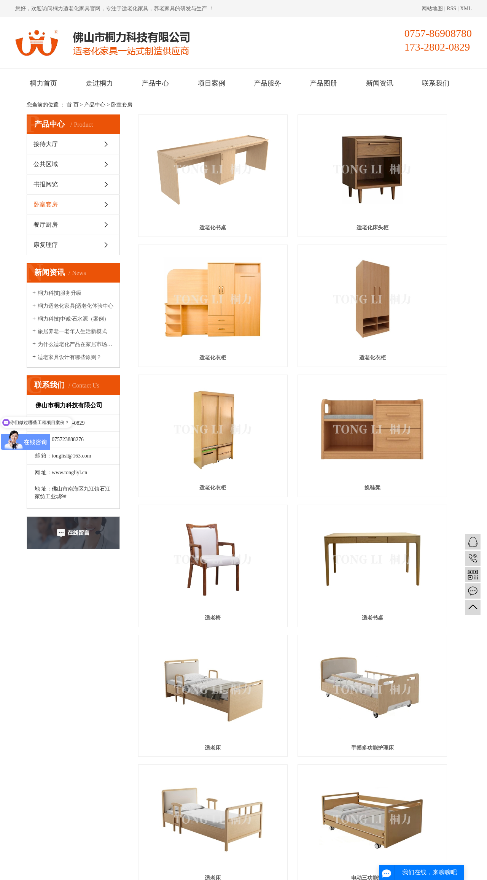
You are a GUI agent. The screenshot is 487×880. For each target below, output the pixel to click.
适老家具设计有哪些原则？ (70, 357)
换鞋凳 (410, 288)
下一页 (331, 698)
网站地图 (433, 8)
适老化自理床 (410, 573)
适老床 (410, 383)
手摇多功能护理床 (188, 478)
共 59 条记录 (221, 698)
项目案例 (211, 83)
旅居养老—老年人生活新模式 (72, 331)
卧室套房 (121, 105)
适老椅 (188, 383)
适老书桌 (299, 383)
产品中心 (155, 83)
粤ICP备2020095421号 (162, 869)
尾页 (355, 698)
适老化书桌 (188, 193)
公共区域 (45, 164)
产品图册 (323, 83)
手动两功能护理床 (299, 573)
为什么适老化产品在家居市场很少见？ (76, 344)
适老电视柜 (188, 668)
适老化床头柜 (299, 193)
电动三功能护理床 (409, 478)
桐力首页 (43, 83)
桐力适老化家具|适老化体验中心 (75, 306)
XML (466, 8)
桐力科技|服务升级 (59, 293)
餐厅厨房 (45, 224)
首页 (252, 698)
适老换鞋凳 (409, 668)
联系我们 (435, 83)
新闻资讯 (379, 83)
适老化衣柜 (409, 193)
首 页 (73, 105)
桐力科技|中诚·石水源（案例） (73, 319)
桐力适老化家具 (71, 8)
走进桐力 (99, 83)
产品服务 (267, 83)
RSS (451, 8)
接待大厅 (45, 144)
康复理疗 (45, 244)
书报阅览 (45, 184)
